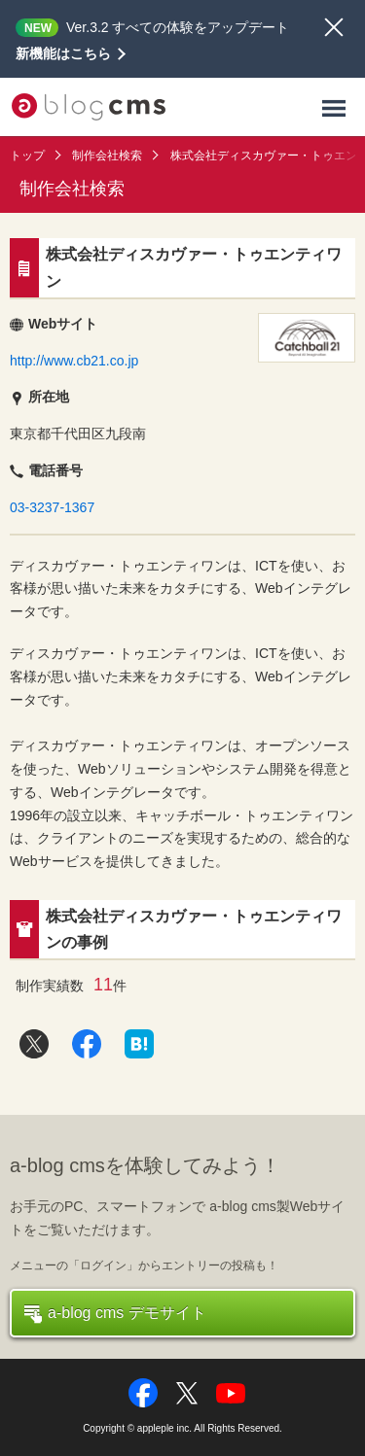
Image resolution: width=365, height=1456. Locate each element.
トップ (27, 155)
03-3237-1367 (52, 507)
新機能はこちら (63, 53)
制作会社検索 (107, 155)
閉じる (333, 27)
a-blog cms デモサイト (115, 1313)
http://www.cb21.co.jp (74, 360)
